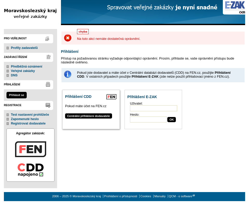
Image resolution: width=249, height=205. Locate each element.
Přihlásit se (16, 95)
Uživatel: (136, 103)
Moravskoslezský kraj (30, 12)
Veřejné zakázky (23, 71)
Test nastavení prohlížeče (30, 114)
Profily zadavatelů (24, 48)
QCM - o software (180, 196)
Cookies (145, 196)
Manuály (160, 196)
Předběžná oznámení (26, 66)
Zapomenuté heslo (25, 119)
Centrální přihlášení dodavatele (88, 116)
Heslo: (134, 114)
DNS (14, 75)
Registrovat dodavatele (28, 123)
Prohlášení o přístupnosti (120, 196)
